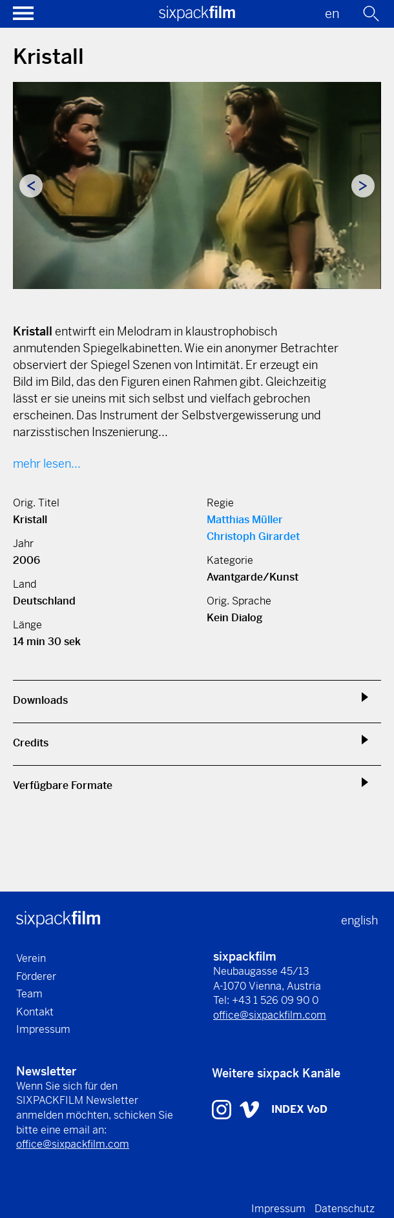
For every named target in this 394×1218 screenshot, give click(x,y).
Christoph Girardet (253, 536)
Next (363, 185)
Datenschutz (345, 1208)
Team (29, 994)
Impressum (43, 1029)
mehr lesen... (47, 463)
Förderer (36, 976)
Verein (31, 958)
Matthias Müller (245, 519)
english (359, 920)
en (332, 14)
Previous (31, 185)
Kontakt (35, 1012)
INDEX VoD (299, 1109)
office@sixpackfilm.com (269, 1015)
